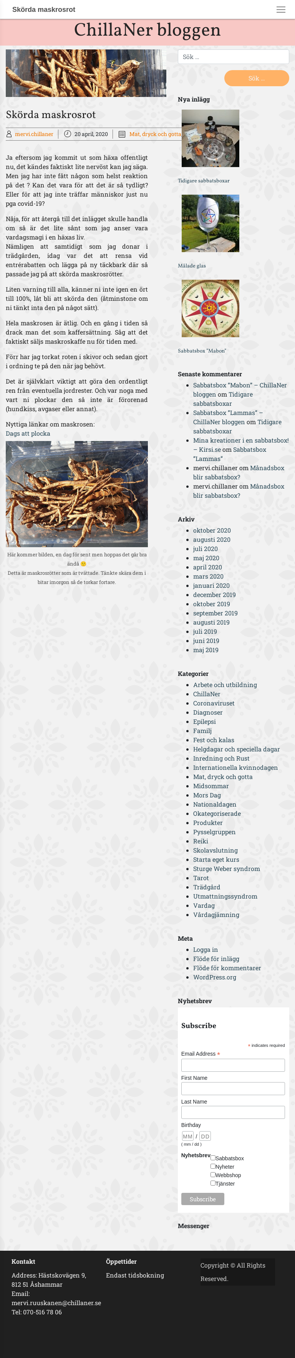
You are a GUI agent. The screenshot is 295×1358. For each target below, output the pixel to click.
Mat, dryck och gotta (155, 134)
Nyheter (224, 1167)
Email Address (200, 1054)
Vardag (204, 905)
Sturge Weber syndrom (226, 868)
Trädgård (206, 887)
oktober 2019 (211, 604)
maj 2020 (206, 558)
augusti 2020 (211, 539)
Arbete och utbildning (225, 685)
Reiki (200, 841)
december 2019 (214, 594)
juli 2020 (205, 549)
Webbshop (228, 1175)
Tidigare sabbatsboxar (204, 181)
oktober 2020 (212, 530)
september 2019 (215, 613)
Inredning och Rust (221, 758)
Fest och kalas (213, 740)
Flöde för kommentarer (227, 968)
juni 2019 (206, 640)
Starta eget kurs (216, 859)
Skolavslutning (215, 850)
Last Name (194, 1102)
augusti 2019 (211, 622)
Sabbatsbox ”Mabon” (202, 351)
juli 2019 (205, 631)
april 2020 (207, 567)
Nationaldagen (215, 804)
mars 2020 (208, 576)
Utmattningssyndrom (225, 896)
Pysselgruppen (214, 832)
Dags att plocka (28, 433)
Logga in (205, 949)
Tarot (201, 878)
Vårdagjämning (216, 914)
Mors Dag (207, 795)
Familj (202, 731)
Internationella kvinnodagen (235, 767)
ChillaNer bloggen (147, 31)
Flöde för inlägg (216, 959)
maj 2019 (206, 650)
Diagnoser (208, 712)
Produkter (208, 822)
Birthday (191, 1125)
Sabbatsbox (229, 1158)
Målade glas (192, 266)
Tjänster (225, 1184)
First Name (194, 1078)
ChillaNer (206, 694)
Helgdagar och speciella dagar (236, 749)
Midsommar (211, 786)
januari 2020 (211, 585)
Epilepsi (204, 721)
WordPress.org (214, 977)
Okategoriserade (217, 813)
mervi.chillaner (34, 134)
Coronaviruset (214, 703)
